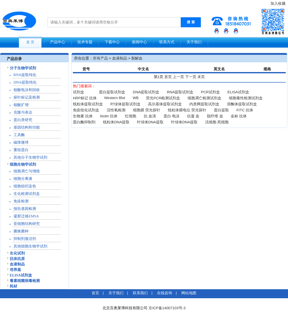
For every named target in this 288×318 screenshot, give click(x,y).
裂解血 (136, 58)
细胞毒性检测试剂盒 (246, 98)
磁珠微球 (21, 142)
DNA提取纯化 (25, 82)
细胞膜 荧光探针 (146, 110)
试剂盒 (78, 92)
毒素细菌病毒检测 (25, 281)
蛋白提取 (221, 110)
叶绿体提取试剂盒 (125, 104)
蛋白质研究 (23, 120)
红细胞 (130, 116)
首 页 (30, 42)
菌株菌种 (21, 231)
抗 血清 (150, 116)
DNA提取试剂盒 (146, 92)
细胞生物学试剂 (23, 164)
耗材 (13, 286)
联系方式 (166, 42)
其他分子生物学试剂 (30, 157)
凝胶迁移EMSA (26, 216)
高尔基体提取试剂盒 (165, 104)
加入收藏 (277, 4)
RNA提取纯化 (25, 75)
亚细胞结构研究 (27, 224)
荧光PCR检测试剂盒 (163, 98)
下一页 (190, 77)
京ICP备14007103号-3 (167, 308)
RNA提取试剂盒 (180, 92)
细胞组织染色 (25, 186)
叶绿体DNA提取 (150, 122)
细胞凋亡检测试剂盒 (204, 98)
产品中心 (57, 42)
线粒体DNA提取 (116, 122)
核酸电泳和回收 (27, 90)
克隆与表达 (23, 112)
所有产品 (100, 58)
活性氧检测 (116, 110)
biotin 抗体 (108, 116)
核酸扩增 (21, 105)
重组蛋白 (21, 150)
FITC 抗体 (244, 110)
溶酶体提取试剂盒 (242, 104)
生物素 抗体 (83, 116)
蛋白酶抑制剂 (84, 122)
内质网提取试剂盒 (204, 104)
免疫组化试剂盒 (86, 110)
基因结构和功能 (27, 127)
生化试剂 (17, 253)
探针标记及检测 (27, 97)
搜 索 (191, 22)
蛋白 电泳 (172, 116)
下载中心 (112, 42)
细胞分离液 (23, 179)
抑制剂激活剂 (25, 239)
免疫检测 (21, 201)
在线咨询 (164, 293)
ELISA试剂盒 (21, 275)
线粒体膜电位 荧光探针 (187, 110)
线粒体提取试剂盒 (88, 104)
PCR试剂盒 (210, 92)
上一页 (178, 77)
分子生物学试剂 (23, 68)
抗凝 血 (193, 116)
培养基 (15, 270)
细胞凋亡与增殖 (27, 171)
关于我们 (194, 42)
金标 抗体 (239, 116)
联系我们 (140, 293)
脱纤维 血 (215, 116)
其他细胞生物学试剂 (30, 246)
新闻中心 (139, 42)
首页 (168, 77)
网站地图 (188, 293)
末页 (201, 77)
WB (136, 98)
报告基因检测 (25, 209)
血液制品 (17, 264)
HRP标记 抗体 (85, 98)
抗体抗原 (17, 259)
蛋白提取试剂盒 (112, 92)
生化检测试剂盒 (27, 194)
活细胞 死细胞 (217, 122)
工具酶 (19, 135)
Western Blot (114, 98)
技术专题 (84, 42)
